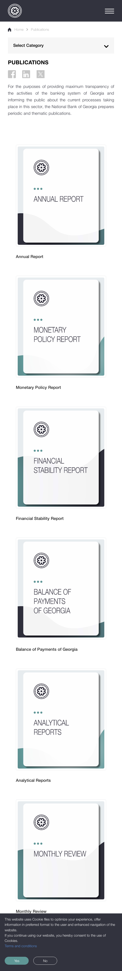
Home (16, 29)
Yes (16, 961)
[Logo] (15, 11)
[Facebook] (12, 74)
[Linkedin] (26, 74)
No (45, 961)
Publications (40, 29)
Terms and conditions (21, 946)
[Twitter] (41, 74)
